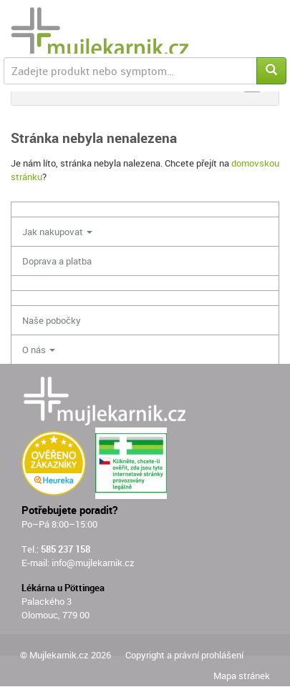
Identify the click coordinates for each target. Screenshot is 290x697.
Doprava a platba (57, 260)
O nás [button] (38, 349)
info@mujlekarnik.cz (93, 562)
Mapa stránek (241, 675)
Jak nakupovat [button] (57, 231)
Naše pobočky (51, 320)
